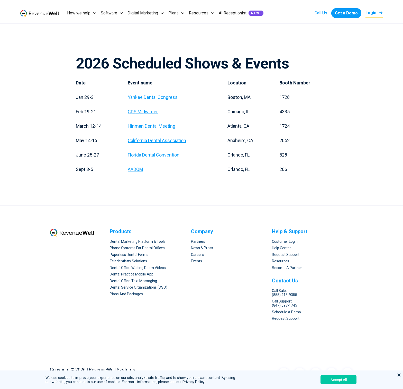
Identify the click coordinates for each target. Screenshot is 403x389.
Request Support (285, 255)
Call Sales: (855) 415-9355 (284, 293)
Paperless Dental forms (129, 255)
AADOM (135, 169)
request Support (285, 319)
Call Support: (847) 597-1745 (284, 303)
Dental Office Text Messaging (133, 281)
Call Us (321, 13)
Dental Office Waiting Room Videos (138, 268)
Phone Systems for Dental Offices (137, 248)
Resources (280, 261)
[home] (39, 13)
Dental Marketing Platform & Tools (138, 242)
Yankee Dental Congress (153, 97)
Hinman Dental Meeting (151, 126)
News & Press (202, 248)
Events (196, 261)
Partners (198, 242)
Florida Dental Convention (153, 155)
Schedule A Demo (286, 312)
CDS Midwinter (143, 111)
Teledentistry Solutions (128, 261)
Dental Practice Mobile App (131, 274)
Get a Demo (346, 13)
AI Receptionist (232, 13)
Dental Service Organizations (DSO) (138, 287)
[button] (82, 13)
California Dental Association (157, 140)
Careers (197, 255)
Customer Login (285, 242)
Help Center (281, 248)
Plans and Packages (126, 294)
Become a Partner (287, 268)
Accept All (339, 380)
